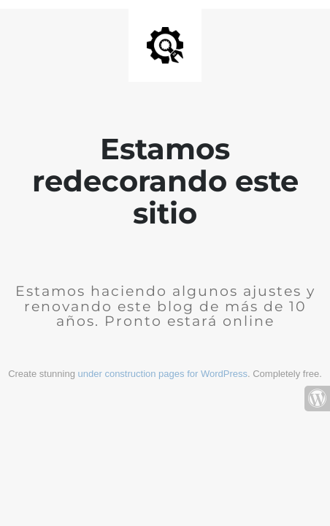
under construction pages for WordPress (163, 373)
